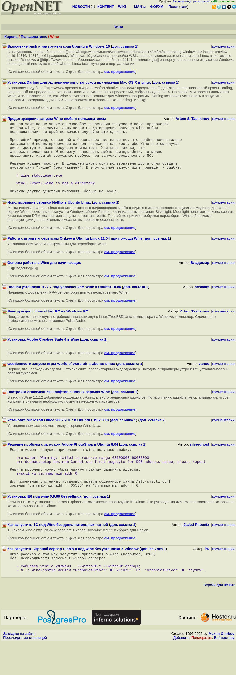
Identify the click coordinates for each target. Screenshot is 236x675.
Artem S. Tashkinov (192, 119)
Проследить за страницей (25, 670)
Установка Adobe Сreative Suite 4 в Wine (43, 357)
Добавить (181, 670)
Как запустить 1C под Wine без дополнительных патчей (57, 552)
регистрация (201, 1)
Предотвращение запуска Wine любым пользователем (56, 119)
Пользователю (34, 37)
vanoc (204, 382)
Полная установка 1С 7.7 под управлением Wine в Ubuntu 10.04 (64, 305)
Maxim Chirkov (221, 666)
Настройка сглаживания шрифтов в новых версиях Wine (58, 410)
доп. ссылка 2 (152, 438)
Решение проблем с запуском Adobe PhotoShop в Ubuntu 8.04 (62, 462)
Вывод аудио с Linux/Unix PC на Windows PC (47, 329)
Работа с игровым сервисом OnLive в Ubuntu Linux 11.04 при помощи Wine (74, 256)
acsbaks (202, 305)
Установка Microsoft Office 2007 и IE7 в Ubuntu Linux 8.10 (58, 438)
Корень (11, 37)
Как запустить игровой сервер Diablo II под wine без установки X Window (73, 577)
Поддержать (201, 670)
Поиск (173, 7)
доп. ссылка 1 (124, 46)
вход (188, 1)
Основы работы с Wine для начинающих (44, 281)
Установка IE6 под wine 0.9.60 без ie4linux (44, 524)
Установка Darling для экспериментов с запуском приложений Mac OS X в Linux (79, 82)
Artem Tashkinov (194, 329)
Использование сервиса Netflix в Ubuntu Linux (49, 220)
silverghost (199, 462)
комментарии (223, 46)
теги (183, 7)
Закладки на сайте (18, 666)
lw (207, 577)
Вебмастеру (224, 670)
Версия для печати (219, 618)
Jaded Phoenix (196, 552)
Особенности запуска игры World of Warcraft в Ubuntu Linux (61, 382)
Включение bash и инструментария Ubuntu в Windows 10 (58, 46)
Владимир (199, 281)
